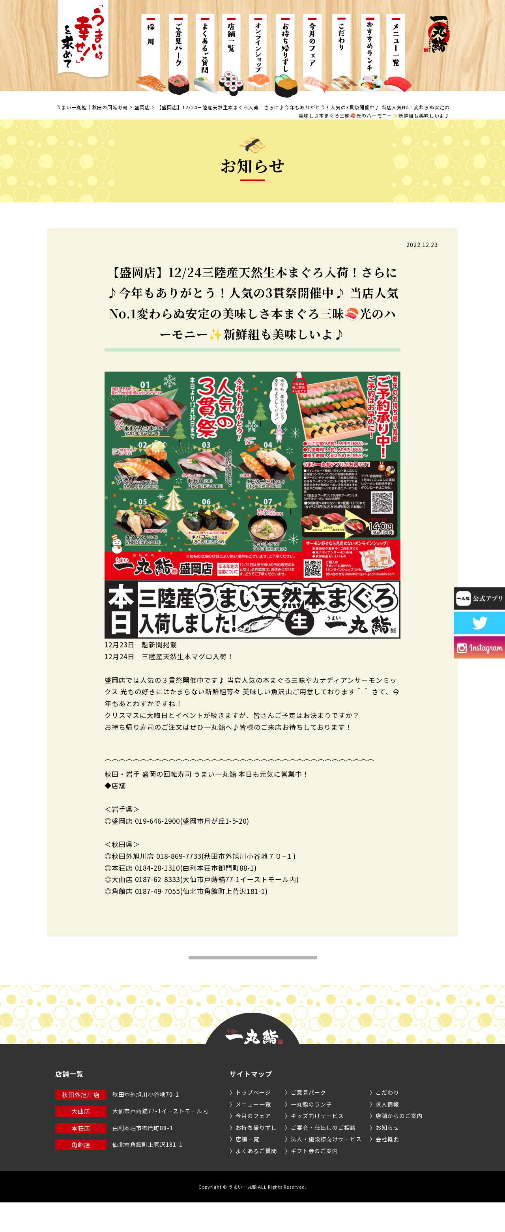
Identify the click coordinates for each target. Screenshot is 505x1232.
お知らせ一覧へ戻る (252, 972)
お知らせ (387, 1157)
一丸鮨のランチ (311, 1133)
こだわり (387, 1122)
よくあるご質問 (256, 1180)
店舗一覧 (247, 1168)
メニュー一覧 (253, 1133)
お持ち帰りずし (256, 1157)
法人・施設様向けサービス (326, 1168)
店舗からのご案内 (399, 1145)
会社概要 (387, 1168)
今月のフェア (253, 1145)
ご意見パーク (308, 1122)
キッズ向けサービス (317, 1145)
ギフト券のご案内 (314, 1180)
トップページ (253, 1122)
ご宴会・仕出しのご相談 (323, 1157)
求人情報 (387, 1133)
